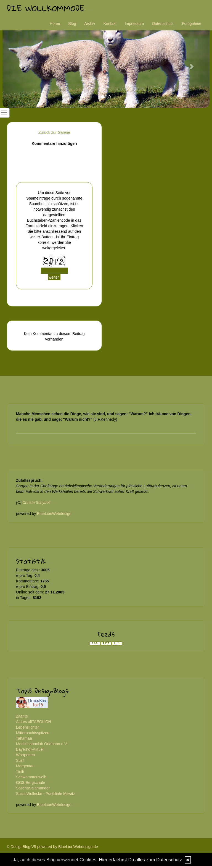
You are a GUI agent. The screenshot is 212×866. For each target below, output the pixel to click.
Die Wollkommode (45, 8)
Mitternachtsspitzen (32, 733)
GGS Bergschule (30, 782)
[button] (18, 63)
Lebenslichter (27, 727)
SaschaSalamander (33, 788)
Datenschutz (163, 23)
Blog (72, 23)
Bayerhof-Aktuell (30, 749)
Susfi (20, 760)
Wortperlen (25, 755)
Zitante (22, 716)
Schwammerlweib (31, 777)
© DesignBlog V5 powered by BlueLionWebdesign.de (52, 846)
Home (55, 23)
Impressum (134, 23)
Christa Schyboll (36, 502)
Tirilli (20, 771)
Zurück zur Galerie (54, 132)
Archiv (89, 23)
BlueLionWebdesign (54, 513)
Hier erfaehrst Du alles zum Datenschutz (140, 859)
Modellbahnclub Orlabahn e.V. (42, 744)
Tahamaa (24, 738)
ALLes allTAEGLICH (33, 722)
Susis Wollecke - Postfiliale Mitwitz (45, 793)
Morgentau (25, 766)
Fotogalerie (191, 23)
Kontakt (109, 23)
